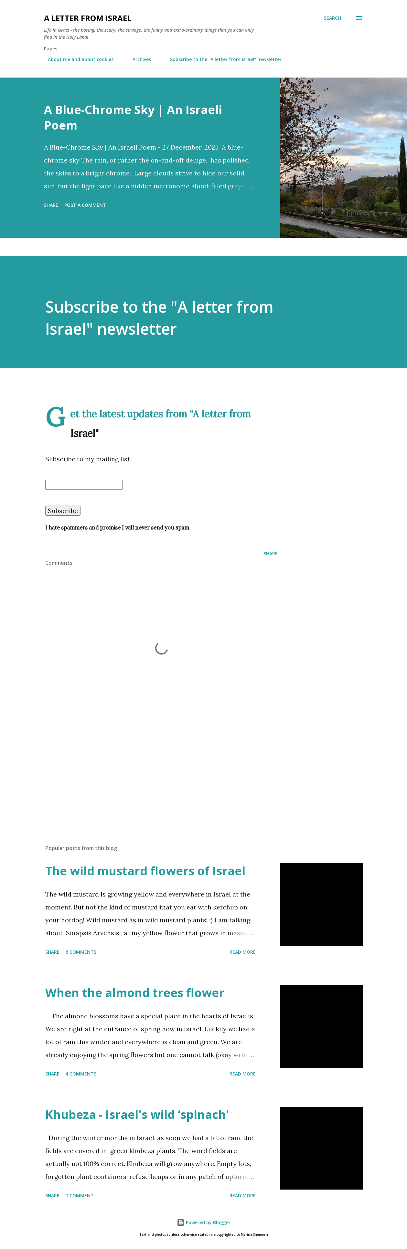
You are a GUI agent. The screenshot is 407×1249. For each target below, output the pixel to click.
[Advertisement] (194, 799)
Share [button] (51, 205)
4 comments (81, 1074)
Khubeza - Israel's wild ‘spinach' (137, 1114)
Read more (243, 952)
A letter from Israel (87, 18)
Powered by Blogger (203, 1222)
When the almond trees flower (134, 993)
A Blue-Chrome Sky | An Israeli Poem (133, 117)
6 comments (81, 952)
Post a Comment (85, 205)
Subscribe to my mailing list (87, 459)
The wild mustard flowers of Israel (145, 871)
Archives (138, 59)
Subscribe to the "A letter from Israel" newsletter (222, 59)
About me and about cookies (77, 59)
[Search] (332, 18)
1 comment (80, 1195)
